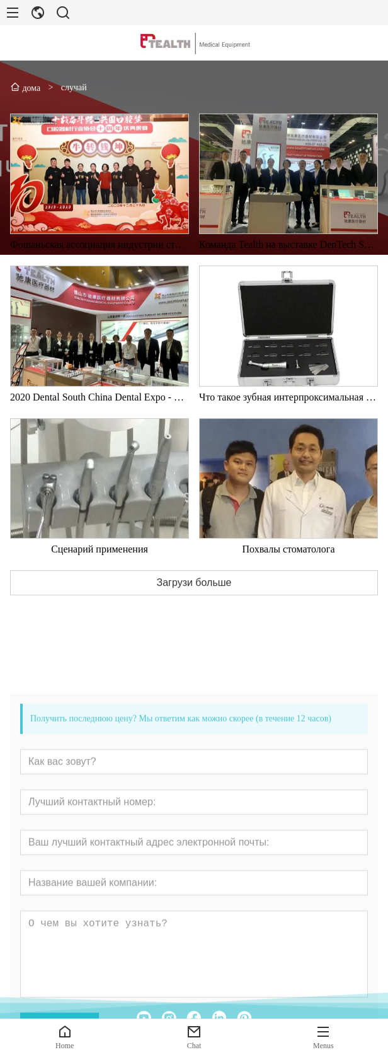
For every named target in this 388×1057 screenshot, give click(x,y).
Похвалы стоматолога (289, 563)
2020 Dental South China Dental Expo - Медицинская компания (99, 411)
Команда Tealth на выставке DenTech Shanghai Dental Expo (288, 259)
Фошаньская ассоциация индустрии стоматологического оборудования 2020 (99, 259)
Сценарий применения (99, 563)
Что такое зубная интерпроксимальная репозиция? (288, 411)
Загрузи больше (194, 596)
